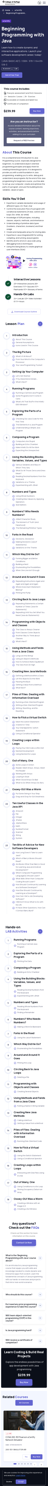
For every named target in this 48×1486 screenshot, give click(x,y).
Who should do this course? (19, 1294)
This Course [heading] (17, 152)
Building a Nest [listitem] (20, 564)
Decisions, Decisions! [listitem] (23, 539)
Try (26, 1457)
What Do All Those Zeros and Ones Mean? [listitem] (28, 472)
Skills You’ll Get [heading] (14, 199)
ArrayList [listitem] (17, 811)
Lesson (15, 324)
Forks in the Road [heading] (22, 534)
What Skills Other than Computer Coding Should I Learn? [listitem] (28, 880)
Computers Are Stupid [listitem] (23, 441)
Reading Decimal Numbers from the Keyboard (29, 991)
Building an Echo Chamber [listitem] (25, 444)
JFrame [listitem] (17, 820)
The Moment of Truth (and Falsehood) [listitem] (25, 523)
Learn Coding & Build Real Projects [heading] (24, 1354)
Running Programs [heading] (23, 388)
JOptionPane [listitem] (19, 823)
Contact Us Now (24, 1242)
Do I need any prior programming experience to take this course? (21, 1305)
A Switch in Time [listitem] (20, 725)
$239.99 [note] (24, 1375)
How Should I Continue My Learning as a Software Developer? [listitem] (29, 886)
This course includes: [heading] (17, 88)
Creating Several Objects (26, 1091)
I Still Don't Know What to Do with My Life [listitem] (27, 903)
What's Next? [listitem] (19, 382)
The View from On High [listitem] (23, 665)
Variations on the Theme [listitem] (24, 547)
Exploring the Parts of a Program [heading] (26, 412)
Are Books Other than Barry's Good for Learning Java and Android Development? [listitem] (28, 867)
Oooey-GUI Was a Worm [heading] (26, 789)
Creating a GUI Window (25, 1209)
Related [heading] (15, 1397)
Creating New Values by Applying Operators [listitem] (28, 500)
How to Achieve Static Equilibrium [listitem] (28, 662)
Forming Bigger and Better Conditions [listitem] (25, 560)
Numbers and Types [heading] (24, 491)
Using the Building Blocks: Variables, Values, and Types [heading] (29, 458)
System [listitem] (17, 838)
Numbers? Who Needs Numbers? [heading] (25, 513)
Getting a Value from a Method (28, 1123)
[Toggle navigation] (44, 3)
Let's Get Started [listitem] (21, 376)
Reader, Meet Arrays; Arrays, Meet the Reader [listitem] (28, 769)
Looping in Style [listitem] (20, 776)
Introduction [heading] (20, 335)
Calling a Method (23, 1120)
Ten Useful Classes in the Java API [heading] (27, 804)
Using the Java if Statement (27, 1037)
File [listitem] (15, 814)
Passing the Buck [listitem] (21, 681)
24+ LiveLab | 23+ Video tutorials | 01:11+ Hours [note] (28, 300)
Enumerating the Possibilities (28, 1048)
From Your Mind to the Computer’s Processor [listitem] (28, 360)
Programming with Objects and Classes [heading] (28, 623)
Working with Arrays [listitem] (22, 773)
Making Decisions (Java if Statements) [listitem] (24, 543)
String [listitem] (16, 835)
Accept (21, 1482)
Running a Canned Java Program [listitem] (27, 393)
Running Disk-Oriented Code (28, 1141)
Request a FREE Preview (24, 140)
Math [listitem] (16, 826)
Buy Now (37, 111)
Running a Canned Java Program (25, 945)
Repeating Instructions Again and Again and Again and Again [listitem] (28, 582)
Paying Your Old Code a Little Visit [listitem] (28, 748)
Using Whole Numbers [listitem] (23, 496)
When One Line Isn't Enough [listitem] (26, 570)
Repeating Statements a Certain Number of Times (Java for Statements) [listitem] (27, 606)
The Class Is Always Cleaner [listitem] (26, 629)
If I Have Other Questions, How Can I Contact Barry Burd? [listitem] (28, 909)
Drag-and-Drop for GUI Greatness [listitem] (28, 796)
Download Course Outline (24, 311)
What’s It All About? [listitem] (22, 356)
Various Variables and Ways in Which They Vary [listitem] (26, 466)
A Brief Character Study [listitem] (24, 519)
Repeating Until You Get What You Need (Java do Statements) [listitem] (28, 613)
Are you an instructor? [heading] (24, 121)
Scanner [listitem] (17, 832)
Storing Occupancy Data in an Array (28, 1190)
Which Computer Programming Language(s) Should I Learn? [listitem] (27, 874)
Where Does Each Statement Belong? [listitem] (26, 588)
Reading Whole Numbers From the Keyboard (28, 1008)
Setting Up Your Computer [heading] (28, 371)
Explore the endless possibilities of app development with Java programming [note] (24, 1365)
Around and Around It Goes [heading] (28, 577)
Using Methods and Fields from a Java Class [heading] (28, 649)
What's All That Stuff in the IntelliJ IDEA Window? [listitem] (28, 403)
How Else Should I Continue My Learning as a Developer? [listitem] (27, 891)
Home (6, 10)
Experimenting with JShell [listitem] (25, 485)
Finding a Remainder (24, 1012)
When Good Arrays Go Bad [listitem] (25, 779)
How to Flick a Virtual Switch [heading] (29, 717)
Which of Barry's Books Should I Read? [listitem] (27, 859)
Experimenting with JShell (26, 996)
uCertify (18, 10)
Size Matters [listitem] (19, 505)
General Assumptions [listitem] (23, 342)
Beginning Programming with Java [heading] (23, 35)
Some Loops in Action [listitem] (23, 765)
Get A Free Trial (12, 75)
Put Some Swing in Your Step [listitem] (26, 793)
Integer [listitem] (17, 817)
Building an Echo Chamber (26, 972)
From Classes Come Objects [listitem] (26, 632)
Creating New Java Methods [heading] (29, 671)
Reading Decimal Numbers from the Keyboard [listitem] (29, 477)
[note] (7, 68)
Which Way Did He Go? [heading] (25, 554)
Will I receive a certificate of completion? (19, 1341)
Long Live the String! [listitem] (22, 655)
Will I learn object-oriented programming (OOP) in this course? (18, 1318)
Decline (9, 1482)
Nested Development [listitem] (23, 751)
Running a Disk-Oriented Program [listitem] (28, 702)
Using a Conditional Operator (28, 1158)
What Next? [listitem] (19, 687)
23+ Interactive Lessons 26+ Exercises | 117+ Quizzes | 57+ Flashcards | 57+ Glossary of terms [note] (28, 286)
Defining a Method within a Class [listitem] (28, 675)
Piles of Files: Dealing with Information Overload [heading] (28, 696)
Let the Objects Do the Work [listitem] (26, 678)
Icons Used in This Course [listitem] (25, 345)
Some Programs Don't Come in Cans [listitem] (26, 397)
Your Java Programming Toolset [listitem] (27, 365)
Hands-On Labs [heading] (24, 294)
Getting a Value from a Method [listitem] (26, 684)
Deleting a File (21, 1077)
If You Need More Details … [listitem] (25, 379)
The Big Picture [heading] (21, 352)
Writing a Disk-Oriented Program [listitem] (27, 705)
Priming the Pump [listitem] (21, 593)
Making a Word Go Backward (27, 1027)
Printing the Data (23, 961)
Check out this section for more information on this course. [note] (24, 1234)
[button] (15, 1463)
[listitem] (14, 13)
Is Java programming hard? (19, 1330)
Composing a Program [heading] (25, 437)
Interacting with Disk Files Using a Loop (29, 1174)
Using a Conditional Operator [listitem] (26, 733)
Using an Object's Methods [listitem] (25, 659)
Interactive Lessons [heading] (27, 279)
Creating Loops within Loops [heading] (25, 741)
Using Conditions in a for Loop (28, 1186)
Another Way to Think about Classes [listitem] (26, 637)
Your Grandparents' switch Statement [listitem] (25, 729)
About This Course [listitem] (22, 339)
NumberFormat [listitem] (20, 829)
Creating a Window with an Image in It (27, 1204)
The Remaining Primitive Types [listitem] (27, 528)
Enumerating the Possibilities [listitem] (26, 567)
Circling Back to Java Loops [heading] (28, 599)
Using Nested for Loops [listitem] (24, 754)
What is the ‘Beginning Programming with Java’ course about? (21, 1258)
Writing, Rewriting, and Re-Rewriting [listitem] (25, 709)
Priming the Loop (22, 1063)
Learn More (20, 1475)
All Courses (24, 1402)
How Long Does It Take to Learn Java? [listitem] (27, 854)
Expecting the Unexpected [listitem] (25, 450)
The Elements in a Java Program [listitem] (27, 424)
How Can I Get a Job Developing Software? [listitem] (27, 897)
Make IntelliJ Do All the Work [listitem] (25, 447)
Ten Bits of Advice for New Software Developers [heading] (28, 846)
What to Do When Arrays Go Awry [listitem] (28, 782)
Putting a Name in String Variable (29, 1106)
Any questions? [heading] (24, 1226)
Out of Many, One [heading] (22, 760)
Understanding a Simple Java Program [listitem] (26, 429)
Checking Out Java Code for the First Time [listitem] (27, 420)
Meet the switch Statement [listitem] (25, 722)
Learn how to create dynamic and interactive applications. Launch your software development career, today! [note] (22, 51)
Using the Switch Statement (27, 1155)
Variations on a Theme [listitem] (23, 482)
